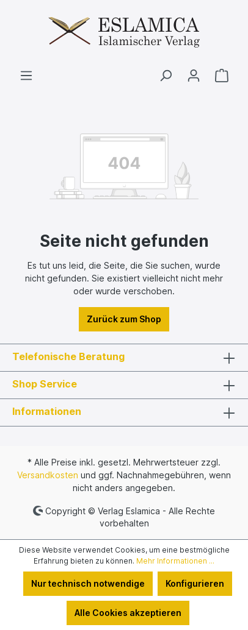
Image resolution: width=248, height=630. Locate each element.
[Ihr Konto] (194, 75)
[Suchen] (165, 75)
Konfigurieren (195, 583)
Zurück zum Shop (124, 319)
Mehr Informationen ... (175, 560)
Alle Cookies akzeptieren (128, 612)
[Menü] (26, 75)
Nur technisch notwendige (88, 583)
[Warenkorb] (222, 75)
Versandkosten (47, 475)
